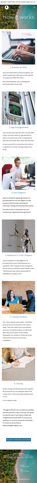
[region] (18, 2)
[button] (2, 7)
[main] (18, 16)
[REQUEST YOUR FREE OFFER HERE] (18, 439)
